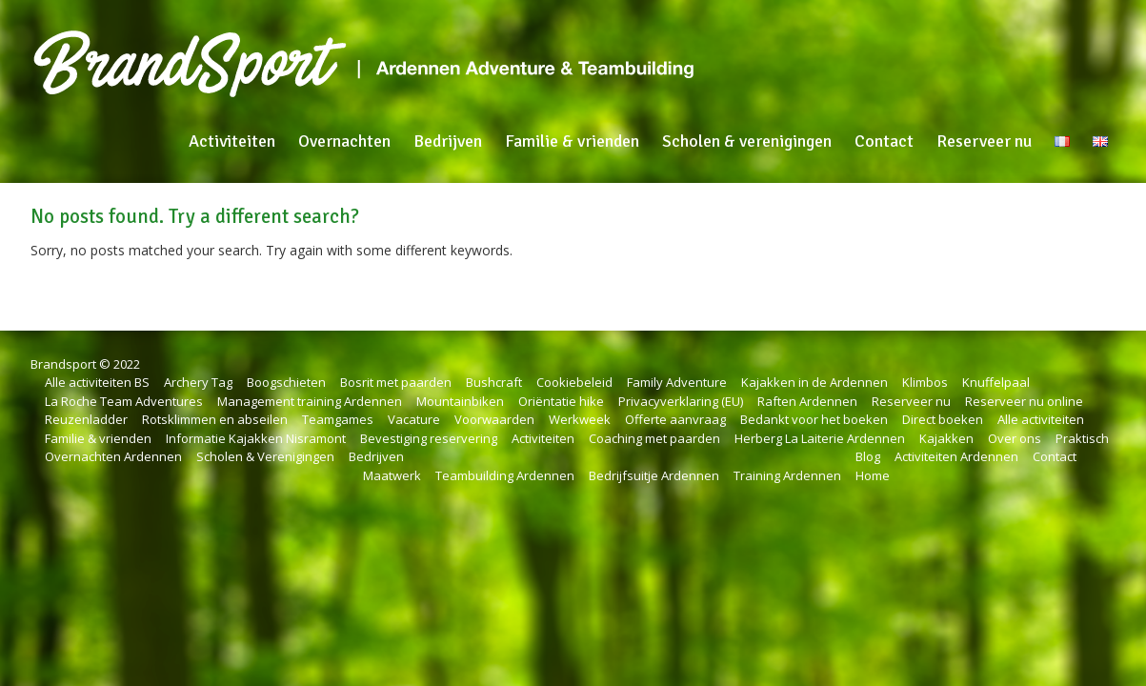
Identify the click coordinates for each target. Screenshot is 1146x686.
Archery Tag (198, 382)
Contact (884, 141)
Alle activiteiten (1040, 419)
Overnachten (344, 141)
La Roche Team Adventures (124, 401)
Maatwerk (392, 475)
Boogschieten (286, 382)
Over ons (1014, 438)
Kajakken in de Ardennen (814, 382)
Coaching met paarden (654, 438)
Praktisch (1082, 438)
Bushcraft (494, 382)
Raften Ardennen (807, 401)
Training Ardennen (787, 475)
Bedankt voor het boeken (814, 419)
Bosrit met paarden (396, 382)
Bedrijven (447, 141)
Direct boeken (942, 419)
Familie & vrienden (572, 141)
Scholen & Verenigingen (265, 456)
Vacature (414, 419)
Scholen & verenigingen (747, 141)
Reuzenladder (86, 419)
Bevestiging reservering (428, 438)
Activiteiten (232, 141)
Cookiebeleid (574, 382)
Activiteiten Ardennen (956, 456)
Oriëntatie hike (561, 401)
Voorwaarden (494, 419)
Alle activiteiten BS (97, 382)
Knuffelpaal (996, 382)
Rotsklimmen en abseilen (215, 419)
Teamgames (337, 419)
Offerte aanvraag (675, 419)
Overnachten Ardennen (113, 456)
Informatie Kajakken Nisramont (256, 438)
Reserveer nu (984, 141)
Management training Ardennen (309, 401)
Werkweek (580, 419)
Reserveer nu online (1024, 401)
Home (872, 475)
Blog (867, 456)
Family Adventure (677, 382)
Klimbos (925, 382)
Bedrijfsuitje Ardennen (654, 475)
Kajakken (946, 438)
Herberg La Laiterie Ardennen (819, 438)
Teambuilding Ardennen (504, 475)
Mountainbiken (460, 401)
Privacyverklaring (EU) (680, 401)
